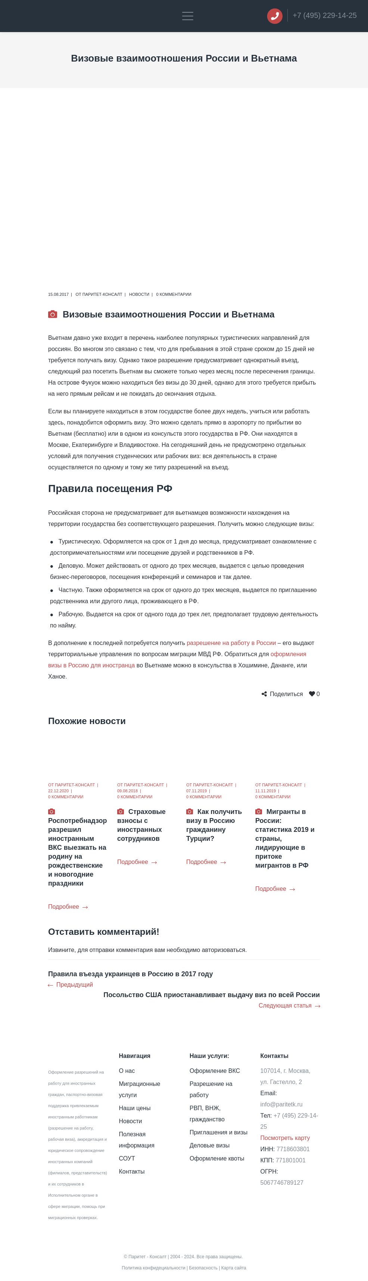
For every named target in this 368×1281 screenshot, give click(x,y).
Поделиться (286, 694)
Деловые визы (210, 1145)
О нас (127, 1071)
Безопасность (203, 1268)
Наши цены (135, 1108)
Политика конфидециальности (153, 1268)
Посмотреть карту (285, 1138)
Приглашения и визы (218, 1132)
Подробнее (67, 906)
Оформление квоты (217, 1158)
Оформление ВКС (215, 1071)
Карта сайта (233, 1268)
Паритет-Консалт (102, 294)
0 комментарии (173, 294)
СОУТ (127, 1158)
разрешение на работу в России (231, 643)
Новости (139, 294)
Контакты (132, 1171)
